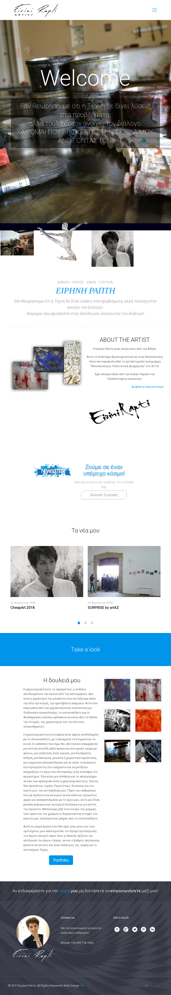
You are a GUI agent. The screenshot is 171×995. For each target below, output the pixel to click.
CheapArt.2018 (22, 607)
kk (82, 985)
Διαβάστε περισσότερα (147, 386)
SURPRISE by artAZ (103, 607)
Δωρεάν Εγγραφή (104, 495)
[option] (47, 579)
